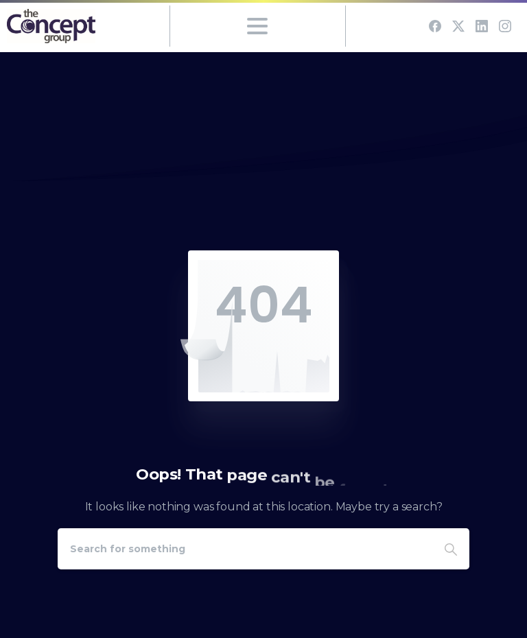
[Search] (245, 548)
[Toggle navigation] (257, 26)
